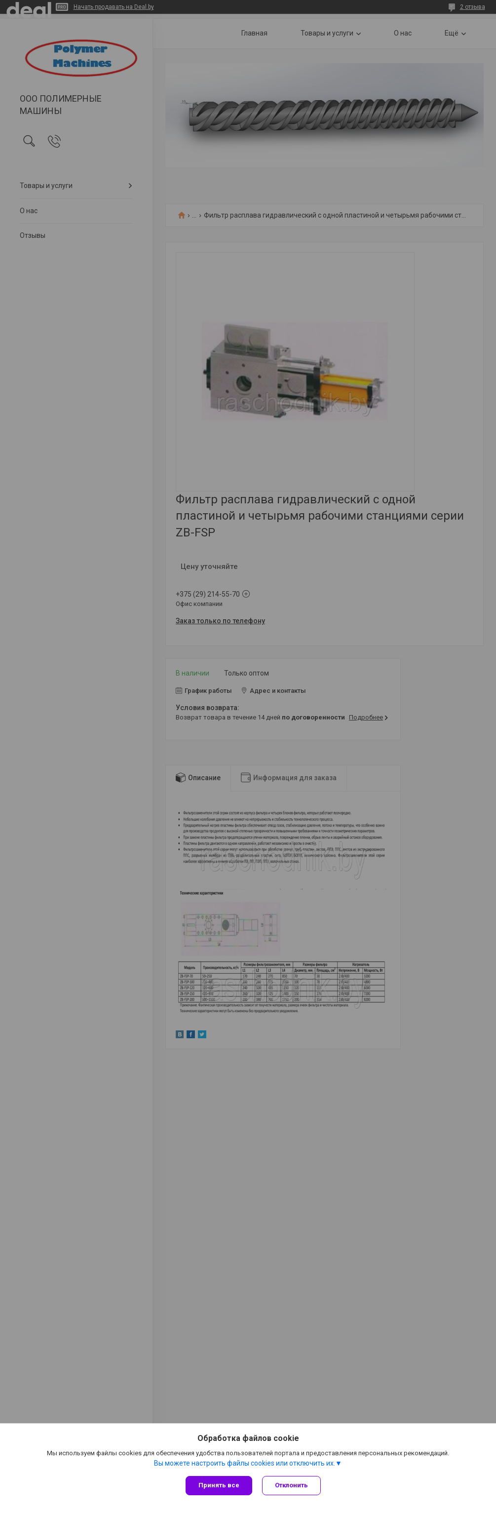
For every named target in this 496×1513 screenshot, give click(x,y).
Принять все (218, 1485)
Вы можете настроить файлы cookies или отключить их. (244, 1463)
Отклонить (291, 1485)
